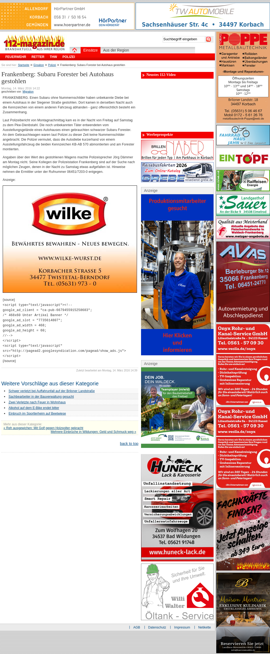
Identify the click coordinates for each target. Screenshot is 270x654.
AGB (136, 627)
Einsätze (39, 65)
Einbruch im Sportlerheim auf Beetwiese (37, 413)
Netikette (204, 627)
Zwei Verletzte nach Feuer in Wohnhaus (37, 402)
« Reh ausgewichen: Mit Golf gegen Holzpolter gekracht (43, 428)
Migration (28, 91)
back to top (129, 443)
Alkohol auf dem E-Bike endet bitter (34, 408)
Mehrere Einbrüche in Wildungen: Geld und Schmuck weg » (93, 432)
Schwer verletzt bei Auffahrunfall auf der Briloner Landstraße (52, 391)
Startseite (23, 65)
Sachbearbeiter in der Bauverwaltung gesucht (41, 397)
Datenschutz (157, 627)
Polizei (52, 65)
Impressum (182, 627)
